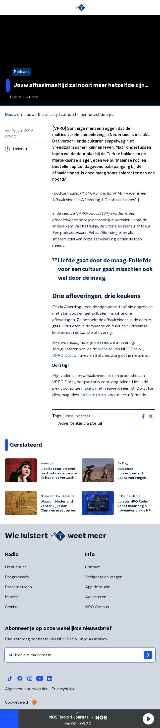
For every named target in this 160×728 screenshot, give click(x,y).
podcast (83, 416)
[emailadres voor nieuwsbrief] (80, 655)
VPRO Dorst (63, 356)
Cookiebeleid (16, 702)
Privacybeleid (63, 689)
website (105, 349)
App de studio (97, 587)
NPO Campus (97, 607)
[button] (148, 719)
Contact (92, 567)
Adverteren (95, 597)
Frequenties (16, 567)
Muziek (11, 597)
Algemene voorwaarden (27, 689)
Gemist (11, 607)
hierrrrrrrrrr (96, 395)
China (68, 416)
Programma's (17, 577)
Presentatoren (18, 587)
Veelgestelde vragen (103, 577)
